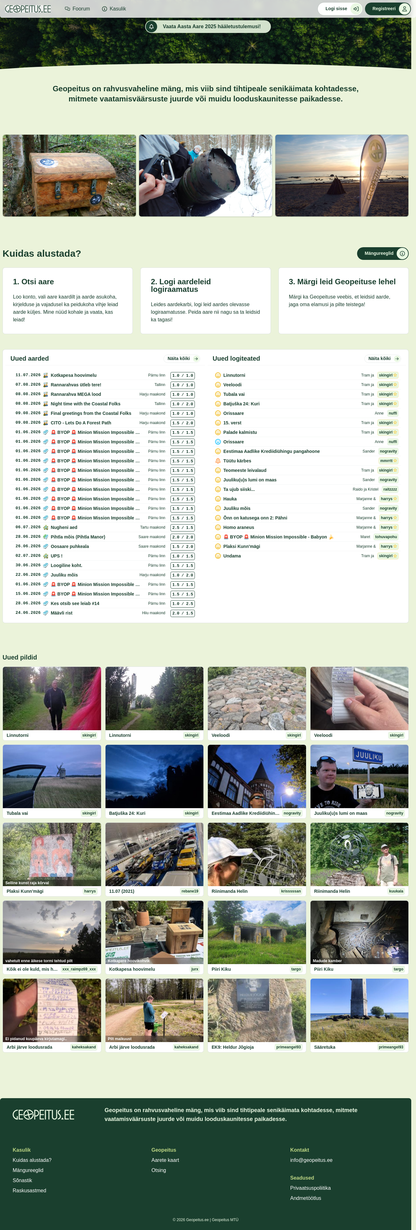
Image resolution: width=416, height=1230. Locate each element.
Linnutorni (18, 735)
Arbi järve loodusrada (29, 1047)
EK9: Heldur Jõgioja (233, 1047)
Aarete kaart (165, 1160)
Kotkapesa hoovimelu (132, 969)
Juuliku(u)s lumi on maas (341, 813)
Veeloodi (221, 735)
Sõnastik (22, 1180)
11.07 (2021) (121, 891)
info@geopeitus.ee (311, 1160)
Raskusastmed (29, 1190)
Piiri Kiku (221, 969)
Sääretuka (325, 1047)
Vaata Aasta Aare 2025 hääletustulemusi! (203, 26)
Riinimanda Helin (230, 891)
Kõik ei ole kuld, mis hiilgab (33, 969)
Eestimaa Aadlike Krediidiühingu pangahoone (246, 813)
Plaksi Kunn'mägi (25, 891)
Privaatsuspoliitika (310, 1188)
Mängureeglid (28, 1170)
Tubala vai (17, 813)
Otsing (158, 1170)
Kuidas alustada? (32, 1160)
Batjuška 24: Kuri (127, 813)
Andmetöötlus (305, 1198)
